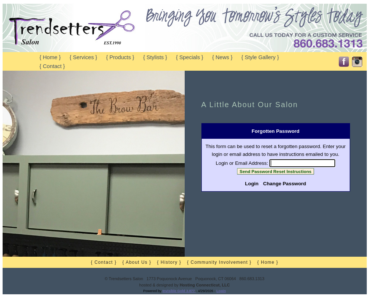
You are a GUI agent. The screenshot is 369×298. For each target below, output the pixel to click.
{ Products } (120, 57)
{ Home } (50, 57)
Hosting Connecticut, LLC (204, 285)
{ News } (222, 57)
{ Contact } (52, 66)
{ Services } (83, 57)
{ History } (169, 262)
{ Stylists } (155, 57)
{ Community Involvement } (219, 262)
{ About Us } (136, 262)
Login (251, 183)
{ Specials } (189, 57)
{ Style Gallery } (260, 57)
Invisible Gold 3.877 (179, 291)
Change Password (284, 183)
